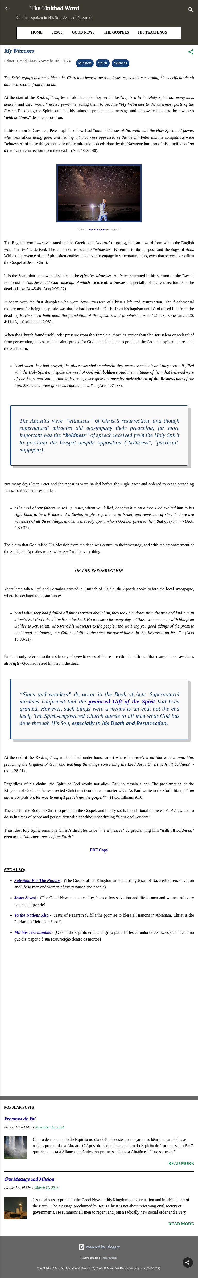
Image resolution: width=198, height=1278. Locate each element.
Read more (181, 1163)
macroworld (110, 1257)
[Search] (191, 10)
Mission (85, 63)
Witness (120, 63)
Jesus (57, 32)
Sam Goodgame (97, 229)
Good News (83, 32)
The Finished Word (54, 9)
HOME (37, 32)
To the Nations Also (31, 915)
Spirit (102, 63)
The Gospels (116, 32)
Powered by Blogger (99, 1247)
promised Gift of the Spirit (122, 701)
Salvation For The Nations (37, 880)
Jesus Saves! (25, 898)
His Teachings (152, 32)
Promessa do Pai (19, 1119)
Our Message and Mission (29, 1180)
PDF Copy (99, 850)
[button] (191, 53)
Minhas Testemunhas (32, 932)
